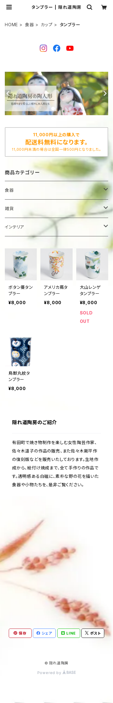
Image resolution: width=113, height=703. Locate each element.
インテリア (14, 226)
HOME (11, 24)
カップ (46, 24)
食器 (29, 24)
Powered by (56, 672)
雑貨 (9, 208)
